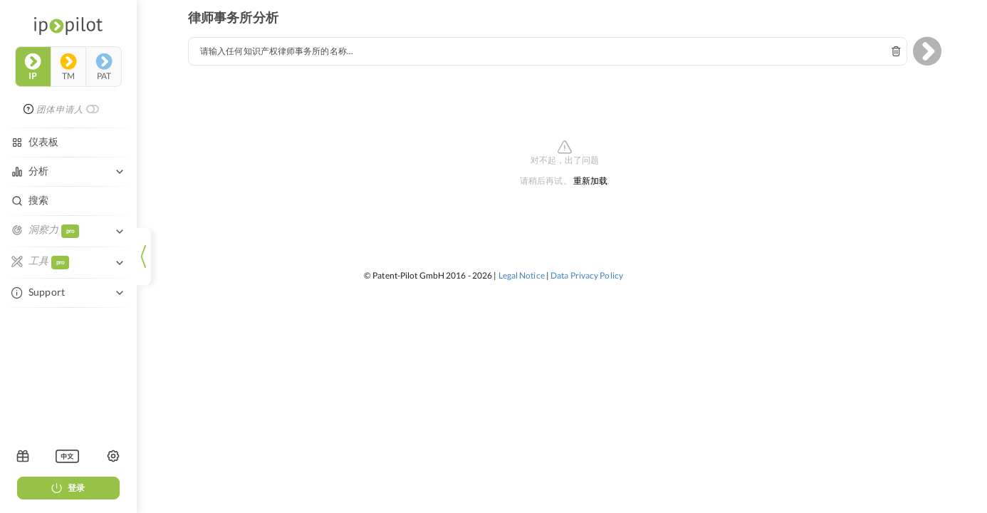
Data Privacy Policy (586, 275)
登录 (68, 487)
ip (32, 67)
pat (104, 67)
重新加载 (590, 181)
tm (68, 67)
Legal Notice (521, 275)
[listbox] (67, 456)
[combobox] (547, 51)
